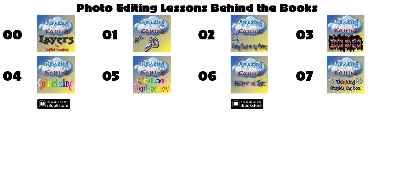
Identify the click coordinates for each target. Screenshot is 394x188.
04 (12, 76)
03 (304, 34)
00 (12, 34)
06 (207, 76)
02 (206, 34)
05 (110, 76)
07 (304, 76)
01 (109, 34)
